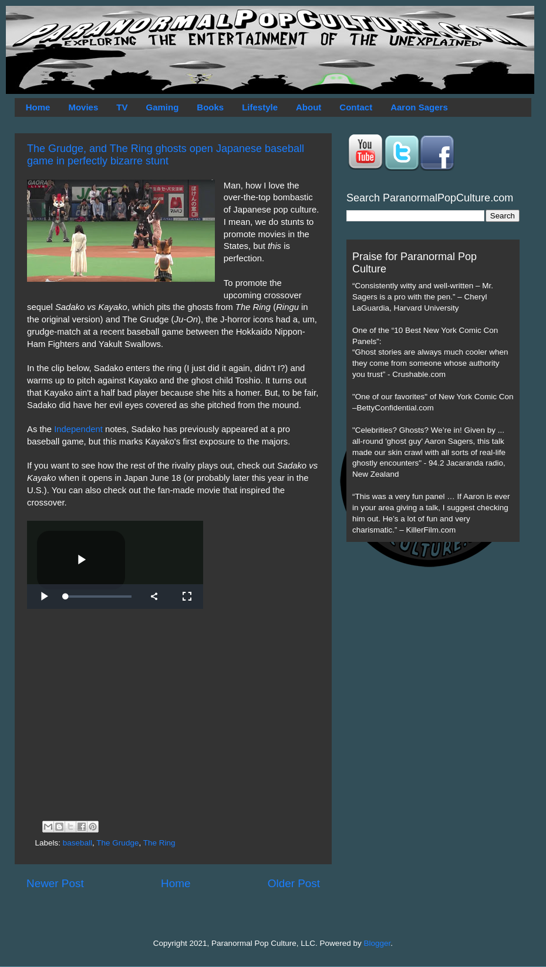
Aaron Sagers (419, 107)
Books (210, 107)
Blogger (377, 943)
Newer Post (55, 883)
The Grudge (117, 842)
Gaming (162, 107)
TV (121, 107)
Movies (83, 107)
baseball (77, 842)
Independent (78, 429)
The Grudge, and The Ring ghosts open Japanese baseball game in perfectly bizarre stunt (165, 155)
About (308, 107)
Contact (355, 107)
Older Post (294, 883)
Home (38, 107)
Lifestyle (260, 107)
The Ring (159, 842)
